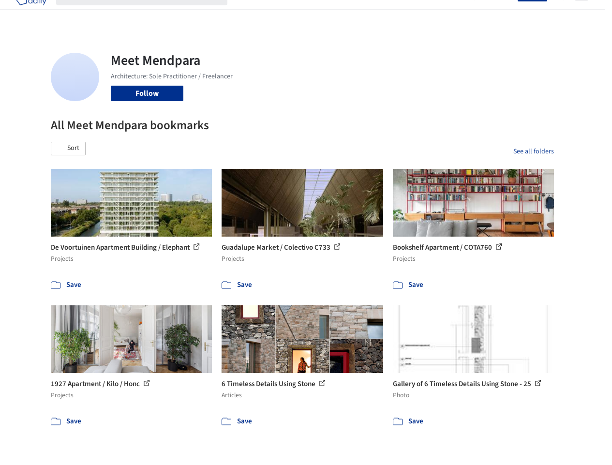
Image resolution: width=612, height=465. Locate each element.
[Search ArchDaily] (149, 13)
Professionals (384, 13)
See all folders (533, 151)
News (423, 13)
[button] (68, 148)
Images (284, 13)
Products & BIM (328, 13)
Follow (147, 93)
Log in (502, 13)
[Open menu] (581, 13)
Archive (452, 13)
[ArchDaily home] (30, 13)
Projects (250, 13)
